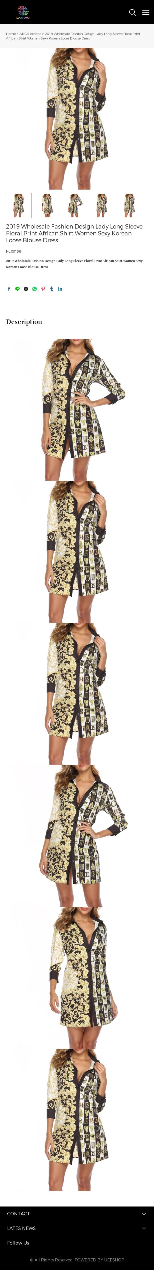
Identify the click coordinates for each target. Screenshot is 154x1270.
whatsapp (34, 289)
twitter (26, 289)
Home (11, 33)
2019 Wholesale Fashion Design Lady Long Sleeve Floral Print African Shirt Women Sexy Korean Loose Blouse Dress (73, 36)
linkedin (60, 289)
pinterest (43, 289)
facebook (9, 289)
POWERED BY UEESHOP (99, 1260)
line (17, 289)
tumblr (52, 289)
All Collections (30, 33)
